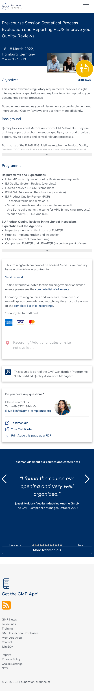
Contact (7, 642)
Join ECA (7, 646)
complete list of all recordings (33, 305)
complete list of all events (52, 289)
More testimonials (47, 550)
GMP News (9, 619)
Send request (14, 277)
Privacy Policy (11, 659)
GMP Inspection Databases (20, 633)
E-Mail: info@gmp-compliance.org (28, 410)
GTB (5, 668)
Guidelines (9, 624)
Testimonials (19, 423)
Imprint (6, 654)
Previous (15, 545)
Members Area (12, 637)
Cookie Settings (12, 664)
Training (7, 628)
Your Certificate (21, 429)
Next (81, 545)
